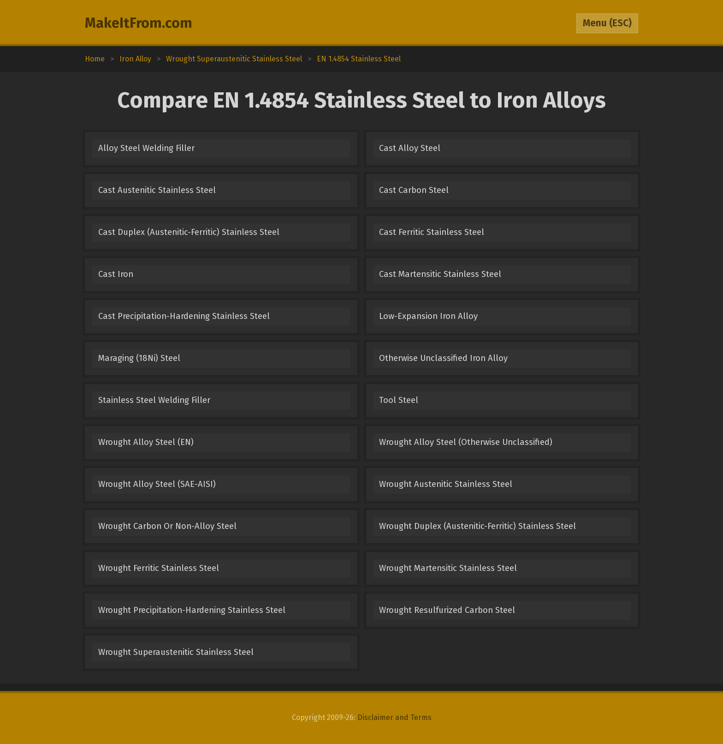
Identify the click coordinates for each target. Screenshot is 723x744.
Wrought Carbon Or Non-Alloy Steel (167, 526)
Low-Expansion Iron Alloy (428, 316)
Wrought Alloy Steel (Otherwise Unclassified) (465, 442)
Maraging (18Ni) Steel (139, 358)
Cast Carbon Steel (414, 190)
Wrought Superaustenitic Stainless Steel (176, 652)
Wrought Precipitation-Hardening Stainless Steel (191, 610)
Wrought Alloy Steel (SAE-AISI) (157, 484)
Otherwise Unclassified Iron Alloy (443, 358)
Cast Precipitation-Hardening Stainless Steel (184, 316)
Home (95, 58)
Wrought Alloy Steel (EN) (146, 442)
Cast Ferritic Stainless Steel (431, 232)
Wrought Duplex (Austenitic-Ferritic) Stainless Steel (477, 526)
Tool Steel (398, 400)
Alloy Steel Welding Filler (146, 148)
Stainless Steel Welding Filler (154, 400)
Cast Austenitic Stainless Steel (157, 190)
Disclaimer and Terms (394, 717)
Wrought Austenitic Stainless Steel (445, 484)
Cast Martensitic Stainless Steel (440, 274)
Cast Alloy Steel (409, 148)
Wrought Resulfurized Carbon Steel (447, 610)
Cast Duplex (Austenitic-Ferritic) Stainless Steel (188, 232)
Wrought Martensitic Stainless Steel (448, 568)
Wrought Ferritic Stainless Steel (158, 568)
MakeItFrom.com (138, 23)
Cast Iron (115, 274)
